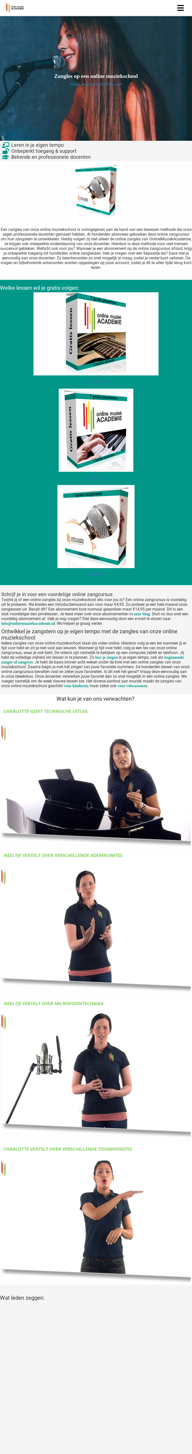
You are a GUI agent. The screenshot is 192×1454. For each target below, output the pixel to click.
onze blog (142, 614)
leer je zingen (106, 657)
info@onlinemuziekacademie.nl (28, 623)
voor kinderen (76, 686)
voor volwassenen (132, 686)
